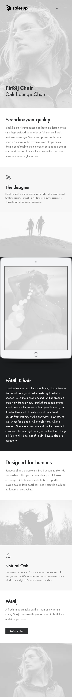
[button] (65, 8)
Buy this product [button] (16, 631)
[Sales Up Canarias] (17, 8)
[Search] (56, 7)
